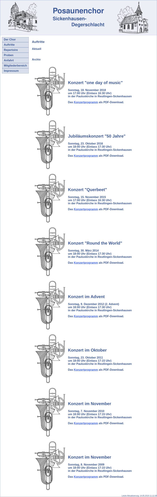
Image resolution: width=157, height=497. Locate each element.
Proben (8, 55)
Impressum (11, 70)
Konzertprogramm (86, 102)
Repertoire (11, 49)
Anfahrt (9, 60)
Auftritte (9, 44)
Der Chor (10, 39)
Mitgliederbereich (15, 65)
